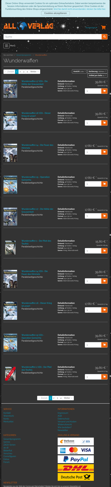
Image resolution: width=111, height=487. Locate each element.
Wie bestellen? (65, 427)
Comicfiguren (9, 456)
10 (97, 75)
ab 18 (5, 448)
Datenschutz (63, 419)
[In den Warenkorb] (104, 91)
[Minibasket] (103, 28)
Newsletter (63, 430)
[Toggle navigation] (6, 45)
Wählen (97, 71)
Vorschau (7, 453)
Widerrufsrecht (65, 424)
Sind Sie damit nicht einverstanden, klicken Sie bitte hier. (79, 9)
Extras (6, 459)
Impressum (63, 413)
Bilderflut (7, 450)
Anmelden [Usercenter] (91, 28)
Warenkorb (8, 416)
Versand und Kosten (67, 421)
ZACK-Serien (9, 445)
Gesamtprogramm (12, 439)
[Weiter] (34, 71)
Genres (6, 442)
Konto (6, 419)
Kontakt (7, 413)
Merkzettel (8, 421)
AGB (60, 416)
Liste (78, 71)
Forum (6, 462)
